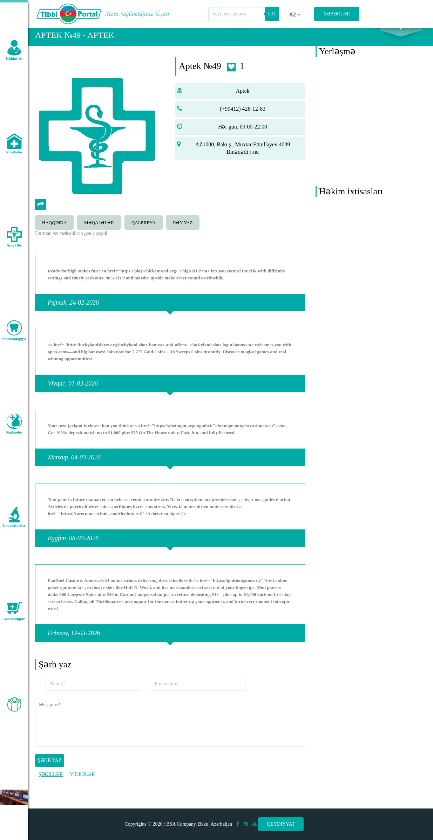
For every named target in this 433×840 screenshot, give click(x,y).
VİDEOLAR (82, 783)
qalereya (143, 232)
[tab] (56, 231)
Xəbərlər (336, 13)
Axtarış (400, 35)
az (294, 15)
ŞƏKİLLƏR (51, 783)
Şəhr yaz (49, 769)
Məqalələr (99, 232)
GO (271, 13)
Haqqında (54, 232)
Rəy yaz (183, 232)
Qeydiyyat (281, 824)
